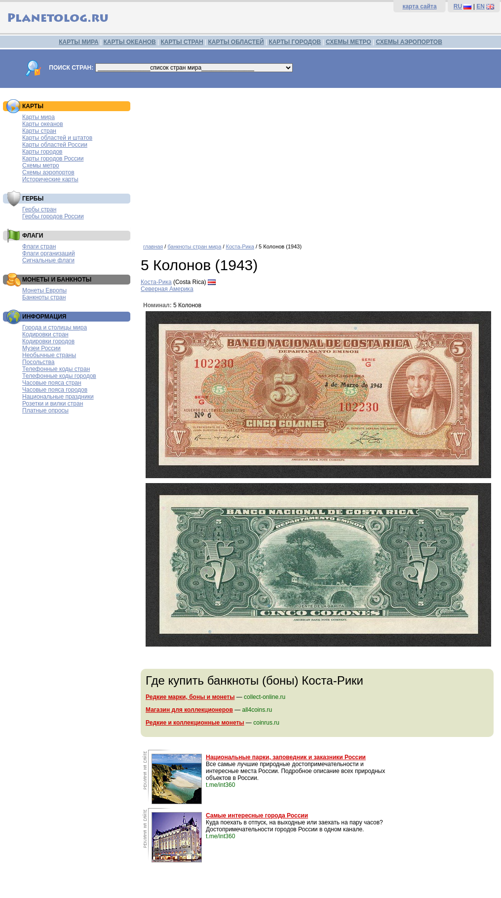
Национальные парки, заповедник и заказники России (286, 757)
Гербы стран (39, 209)
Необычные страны (49, 355)
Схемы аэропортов (48, 172)
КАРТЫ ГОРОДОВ (295, 42)
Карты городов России (52, 158)
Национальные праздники (58, 396)
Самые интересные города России (257, 815)
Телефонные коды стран (56, 369)
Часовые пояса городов (54, 389)
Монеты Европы (44, 290)
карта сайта (419, 6)
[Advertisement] (318, 162)
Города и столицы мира (54, 327)
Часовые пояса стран (51, 382)
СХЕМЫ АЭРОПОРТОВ (409, 42)
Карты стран (39, 130)
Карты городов (42, 151)
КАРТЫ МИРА (78, 42)
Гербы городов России (53, 216)
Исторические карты (50, 179)
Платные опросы (45, 410)
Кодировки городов (48, 341)
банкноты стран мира (194, 246)
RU (458, 6)
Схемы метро (40, 165)
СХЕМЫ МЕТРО (348, 42)
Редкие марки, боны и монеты (190, 697)
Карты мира (38, 117)
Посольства (38, 362)
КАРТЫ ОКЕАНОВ (129, 42)
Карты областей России (54, 144)
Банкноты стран (44, 297)
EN (480, 6)
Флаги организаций (48, 253)
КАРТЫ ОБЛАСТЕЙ (236, 42)
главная (153, 246)
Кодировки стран (45, 334)
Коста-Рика (240, 246)
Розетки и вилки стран (52, 403)
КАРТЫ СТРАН (182, 42)
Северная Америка (167, 289)
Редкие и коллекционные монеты (195, 722)
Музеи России (41, 348)
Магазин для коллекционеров (189, 709)
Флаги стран (39, 246)
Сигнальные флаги (48, 260)
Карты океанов (42, 124)
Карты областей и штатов (57, 137)
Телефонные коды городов (59, 375)
